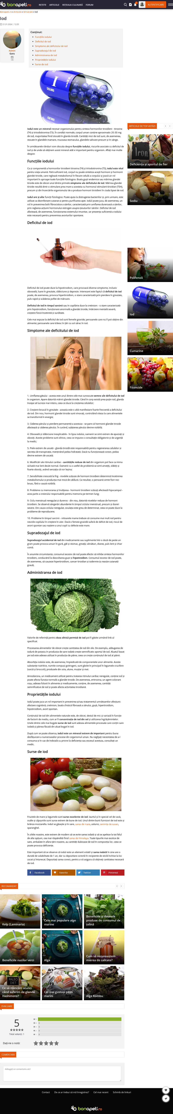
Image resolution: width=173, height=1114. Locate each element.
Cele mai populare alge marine (60, 922)
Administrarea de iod (46, 55)
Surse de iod (41, 64)
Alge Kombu (94, 996)
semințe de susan (109, 824)
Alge (47, 960)
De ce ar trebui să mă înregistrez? (71, 1092)
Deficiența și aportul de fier (149, 164)
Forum (89, 4)
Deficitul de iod (43, 41)
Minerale (28, 12)
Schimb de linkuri (122, 1092)
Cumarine (136, 351)
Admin (12, 51)
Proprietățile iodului (45, 59)
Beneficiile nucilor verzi (18, 960)
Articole (54, 4)
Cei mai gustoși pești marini (58, 994)
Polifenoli (136, 278)
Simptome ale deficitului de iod (51, 46)
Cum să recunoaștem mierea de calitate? (100, 958)
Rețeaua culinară (72, 4)
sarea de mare (82, 824)
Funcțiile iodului (43, 36)
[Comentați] (62, 1073)
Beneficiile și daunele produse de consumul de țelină (103, 920)
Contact (46, 1092)
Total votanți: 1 (16, 1034)
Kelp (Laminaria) (13, 924)
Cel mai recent (100, 1092)
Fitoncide (136, 387)
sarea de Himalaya (78, 838)
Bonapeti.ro (6, 12)
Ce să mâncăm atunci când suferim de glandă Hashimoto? (18, 992)
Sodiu (133, 201)
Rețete (42, 4)
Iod (132, 314)
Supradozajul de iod (45, 50)
